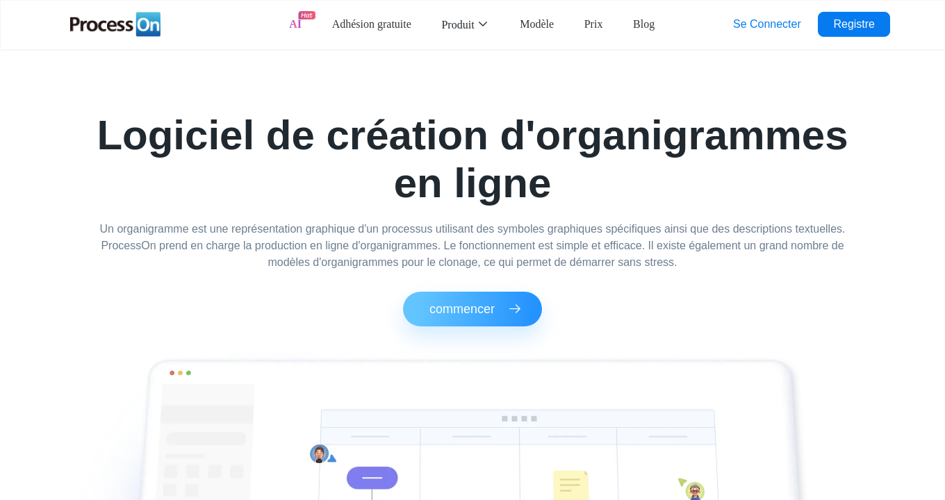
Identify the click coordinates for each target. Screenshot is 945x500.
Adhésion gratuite (371, 24)
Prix (593, 24)
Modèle (537, 24)
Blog (644, 24)
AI (295, 24)
